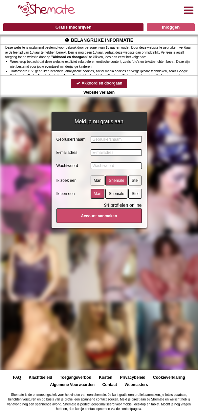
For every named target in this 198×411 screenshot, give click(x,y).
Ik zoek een (66, 180)
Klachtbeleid (40, 377)
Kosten (105, 377)
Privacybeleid (132, 377)
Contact (109, 384)
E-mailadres (66, 152)
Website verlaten (99, 92)
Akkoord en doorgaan (99, 83)
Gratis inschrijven (73, 27)
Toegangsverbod (75, 377)
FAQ (17, 377)
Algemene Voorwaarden (72, 384)
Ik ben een (65, 193)
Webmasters (136, 384)
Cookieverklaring (169, 377)
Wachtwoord (67, 165)
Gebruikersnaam (71, 139)
